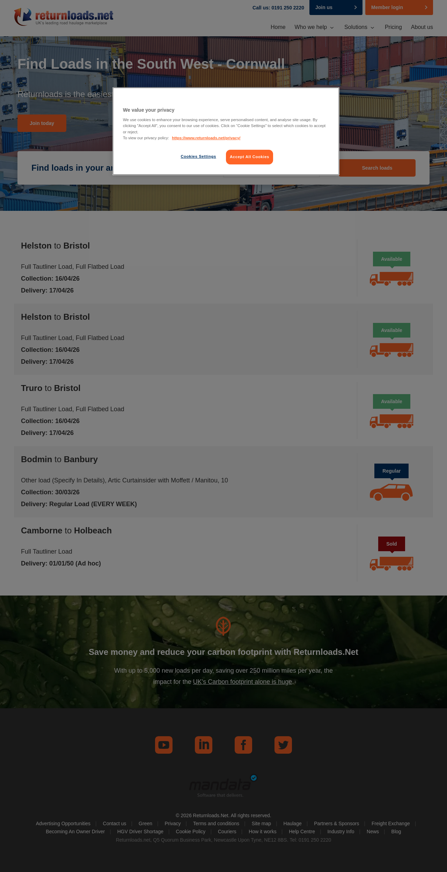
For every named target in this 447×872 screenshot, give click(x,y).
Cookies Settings (198, 156)
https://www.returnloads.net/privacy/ (206, 138)
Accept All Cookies (249, 157)
